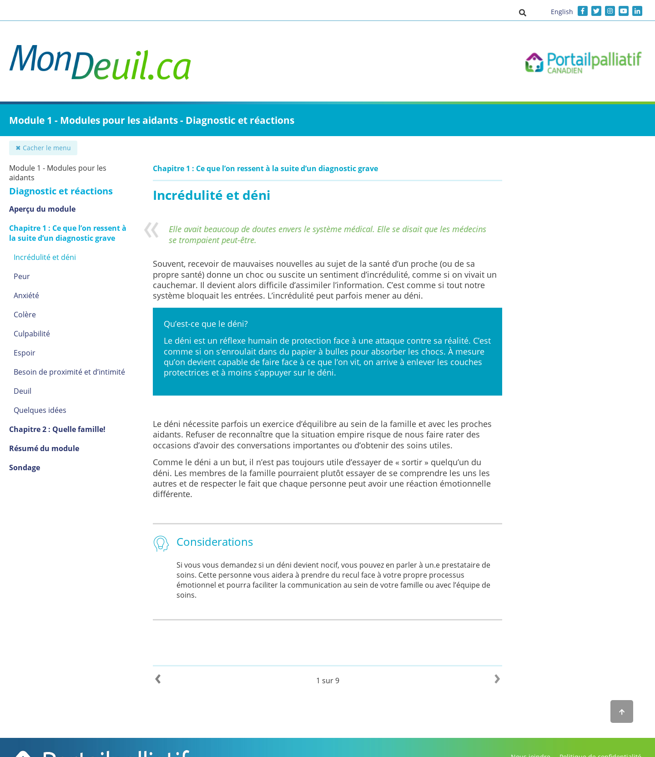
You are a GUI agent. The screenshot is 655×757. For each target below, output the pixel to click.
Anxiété (26, 295)
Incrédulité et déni (45, 257)
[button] (522, 12)
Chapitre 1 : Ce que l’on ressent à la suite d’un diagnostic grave (67, 233)
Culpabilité (32, 334)
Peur (22, 276)
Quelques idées (40, 410)
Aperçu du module (42, 209)
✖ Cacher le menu (43, 147)
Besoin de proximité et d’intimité (69, 372)
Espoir (24, 353)
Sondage (24, 467)
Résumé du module (44, 448)
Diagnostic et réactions (61, 191)
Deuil (22, 391)
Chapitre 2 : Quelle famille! (57, 429)
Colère (25, 315)
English (562, 11)
